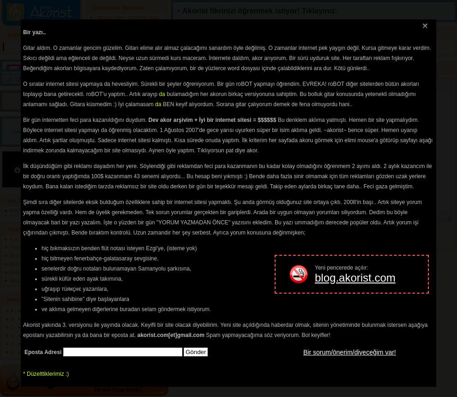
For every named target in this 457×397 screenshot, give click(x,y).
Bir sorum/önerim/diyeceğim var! (349, 352)
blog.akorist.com (355, 277)
